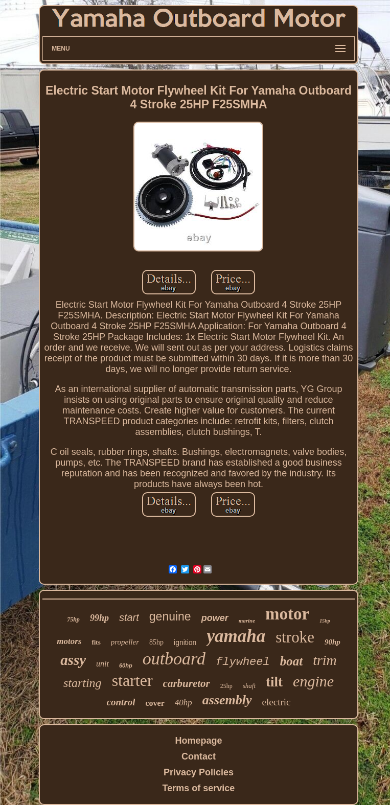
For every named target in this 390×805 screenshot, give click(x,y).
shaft (249, 685)
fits (95, 642)
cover (154, 703)
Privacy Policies (199, 772)
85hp (156, 642)
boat (291, 661)
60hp (125, 665)
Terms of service (199, 788)
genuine (170, 616)
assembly (227, 700)
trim (325, 660)
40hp (183, 702)
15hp (324, 621)
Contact (198, 756)
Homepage (198, 740)
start (129, 617)
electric (276, 702)
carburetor (186, 683)
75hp (73, 619)
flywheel (243, 662)
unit (102, 663)
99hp (99, 618)
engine (313, 681)
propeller (125, 642)
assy (73, 660)
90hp (332, 642)
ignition (185, 642)
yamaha (236, 636)
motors (69, 641)
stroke (295, 637)
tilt (274, 681)
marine (247, 620)
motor (287, 614)
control (121, 702)
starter (132, 680)
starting (82, 682)
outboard (174, 658)
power (214, 618)
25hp (226, 685)
